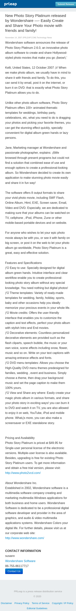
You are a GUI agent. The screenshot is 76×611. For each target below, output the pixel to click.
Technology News (44, 38)
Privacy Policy (21, 603)
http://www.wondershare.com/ (24, 538)
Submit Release (65, 4)
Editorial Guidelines (37, 608)
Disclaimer (6, 603)
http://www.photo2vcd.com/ (23, 472)
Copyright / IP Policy (62, 603)
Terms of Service (40, 603)
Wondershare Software (20, 561)
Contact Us (14, 571)
